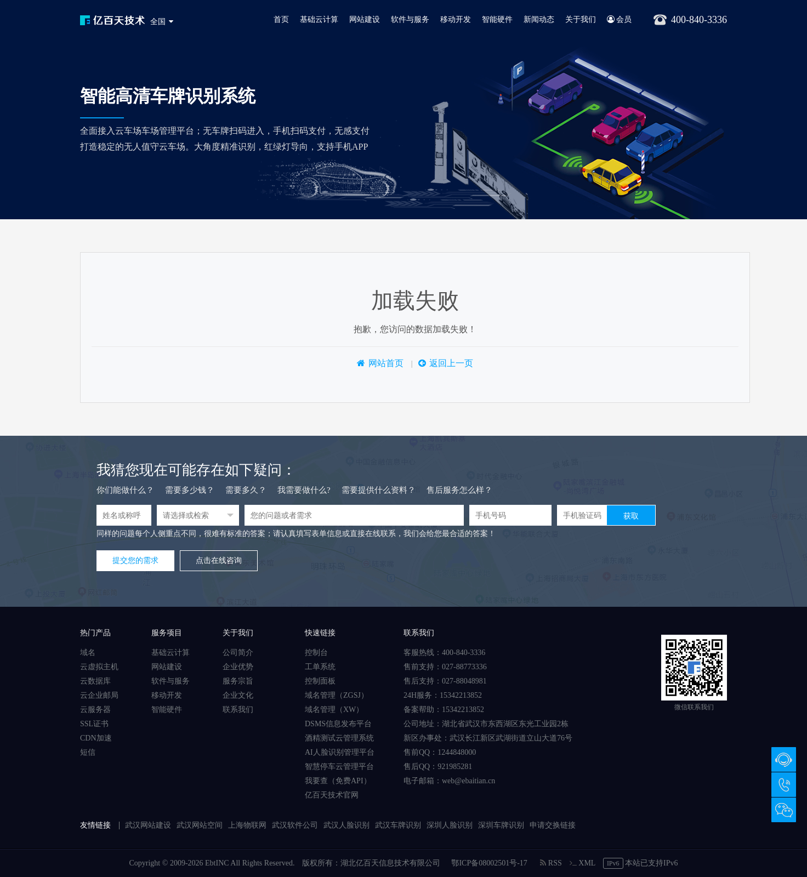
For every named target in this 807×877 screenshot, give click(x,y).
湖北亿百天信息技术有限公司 (390, 863)
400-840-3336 (783, 784)
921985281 (454, 766)
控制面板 (320, 681)
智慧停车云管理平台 (339, 766)
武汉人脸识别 (346, 825)
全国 (158, 22)
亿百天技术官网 (332, 795)
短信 (87, 752)
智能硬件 (497, 19)
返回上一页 (451, 363)
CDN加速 (96, 738)
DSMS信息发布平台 (338, 724)
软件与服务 (410, 19)
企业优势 (238, 667)
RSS (550, 863)
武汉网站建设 (148, 825)
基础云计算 (319, 19)
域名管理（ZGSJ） (336, 695)
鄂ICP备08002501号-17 (489, 863)
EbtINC (217, 863)
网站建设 (364, 19)
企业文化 (238, 695)
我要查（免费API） (338, 781)
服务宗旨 (238, 681)
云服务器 (95, 709)
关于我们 (580, 19)
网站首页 (386, 363)
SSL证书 (94, 724)
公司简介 (238, 652)
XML (582, 863)
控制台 (316, 652)
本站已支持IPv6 (640, 863)
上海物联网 (247, 825)
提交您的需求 (135, 560)
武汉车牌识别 (398, 825)
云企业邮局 (99, 695)
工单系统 (320, 667)
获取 (631, 515)
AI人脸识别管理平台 (339, 752)
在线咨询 (783, 759)
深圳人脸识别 (450, 825)
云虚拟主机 (99, 667)
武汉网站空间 (200, 825)
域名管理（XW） (334, 709)
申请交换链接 (553, 825)
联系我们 (238, 709)
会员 (619, 19)
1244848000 (456, 752)
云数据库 (95, 681)
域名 (87, 652)
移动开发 (455, 19)
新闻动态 (539, 19)
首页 (281, 19)
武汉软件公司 (295, 825)
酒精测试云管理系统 (339, 738)
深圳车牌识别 (501, 825)
